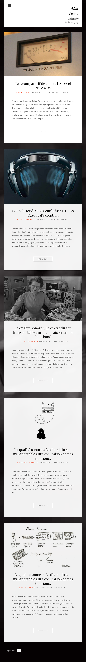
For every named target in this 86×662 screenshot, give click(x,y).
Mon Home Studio (73, 13)
